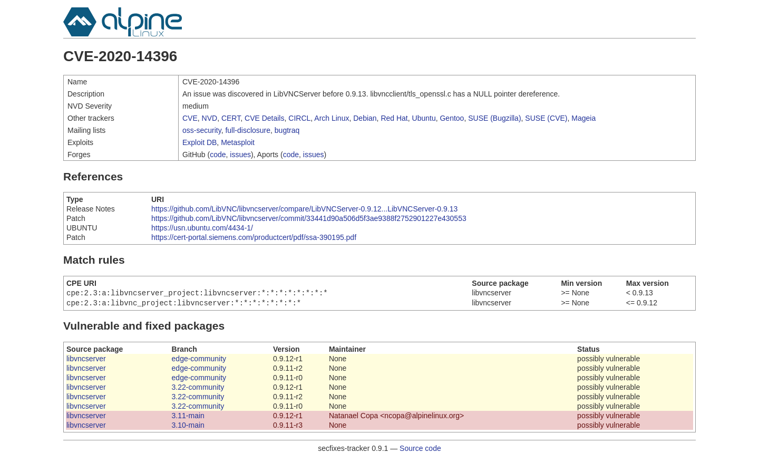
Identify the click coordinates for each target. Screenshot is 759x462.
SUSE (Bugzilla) (494, 118)
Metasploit (238, 142)
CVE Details (264, 118)
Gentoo (452, 118)
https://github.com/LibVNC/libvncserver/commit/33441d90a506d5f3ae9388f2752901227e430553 (308, 218)
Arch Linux (331, 118)
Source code (420, 450)
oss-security (201, 130)
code (218, 154)
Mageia (583, 118)
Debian (364, 118)
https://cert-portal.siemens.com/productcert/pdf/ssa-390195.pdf (253, 237)
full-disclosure (247, 130)
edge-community (199, 361)
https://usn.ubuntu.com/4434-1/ (202, 228)
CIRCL (299, 118)
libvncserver (86, 361)
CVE (190, 118)
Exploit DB (199, 142)
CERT (230, 118)
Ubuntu (424, 118)
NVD (210, 118)
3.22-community (198, 389)
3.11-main (188, 417)
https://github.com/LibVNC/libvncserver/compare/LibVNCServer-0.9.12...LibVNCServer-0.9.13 (304, 209)
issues (240, 154)
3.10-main (188, 427)
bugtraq (287, 130)
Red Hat (394, 118)
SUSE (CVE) (546, 118)
